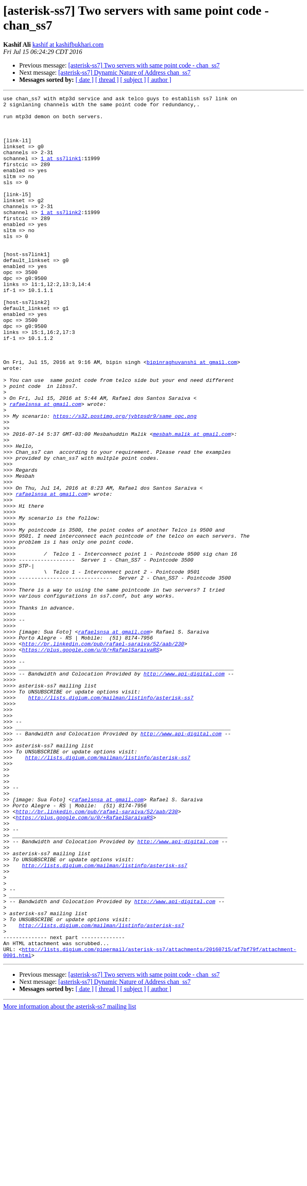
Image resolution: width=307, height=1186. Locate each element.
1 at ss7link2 (61, 236)
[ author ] (159, 79)
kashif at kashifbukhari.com (68, 44)
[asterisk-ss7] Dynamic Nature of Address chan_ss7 (124, 72)
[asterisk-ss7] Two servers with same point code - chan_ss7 (144, 65)
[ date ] (85, 79)
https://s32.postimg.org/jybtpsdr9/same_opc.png (125, 480)
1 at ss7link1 (61, 171)
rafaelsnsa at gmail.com (45, 466)
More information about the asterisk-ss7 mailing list (69, 1179)
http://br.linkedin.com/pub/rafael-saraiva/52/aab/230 (103, 753)
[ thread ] (107, 79)
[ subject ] (133, 79)
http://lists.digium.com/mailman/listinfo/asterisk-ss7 (110, 818)
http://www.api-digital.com (184, 789)
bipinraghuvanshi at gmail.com (192, 415)
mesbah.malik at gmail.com (192, 502)
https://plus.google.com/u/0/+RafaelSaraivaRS (90, 761)
